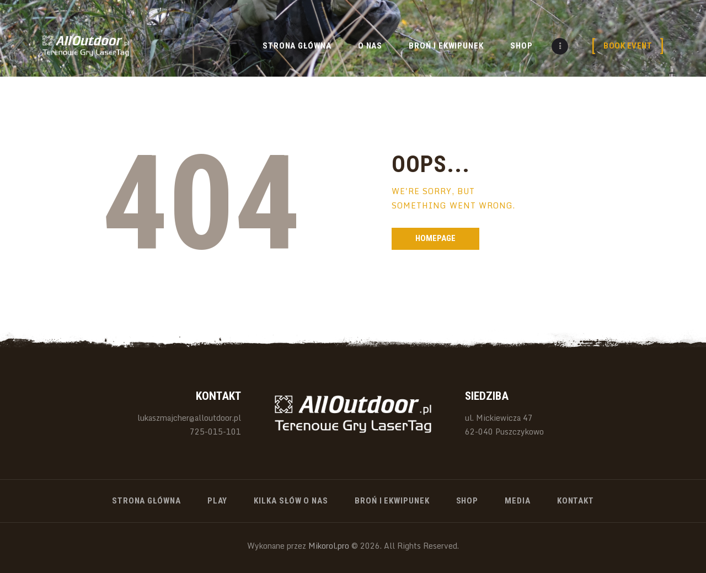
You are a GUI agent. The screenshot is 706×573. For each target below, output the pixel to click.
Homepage (435, 238)
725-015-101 (215, 431)
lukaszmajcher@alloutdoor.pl (189, 417)
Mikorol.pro (327, 545)
